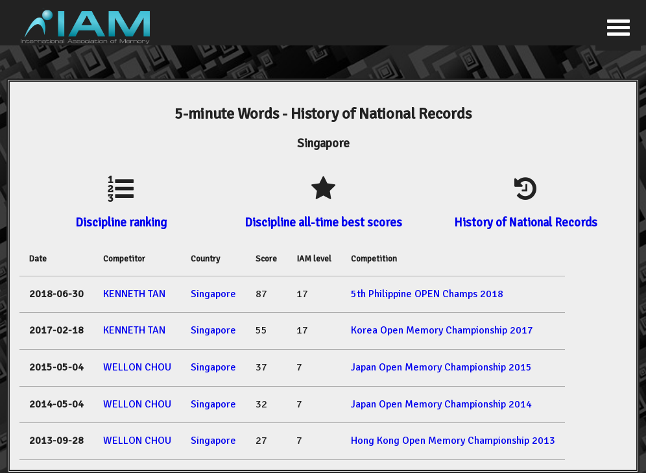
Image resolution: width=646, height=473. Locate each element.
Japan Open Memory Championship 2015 (441, 367)
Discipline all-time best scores (323, 222)
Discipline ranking (121, 222)
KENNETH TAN (134, 293)
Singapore (213, 293)
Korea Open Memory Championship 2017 (442, 330)
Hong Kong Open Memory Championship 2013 (453, 440)
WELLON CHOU (137, 367)
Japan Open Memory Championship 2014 (441, 404)
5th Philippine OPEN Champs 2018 (427, 293)
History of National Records (525, 222)
